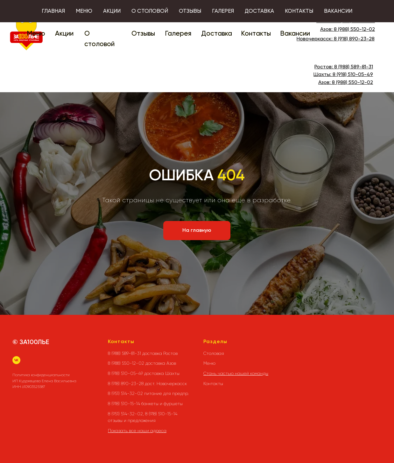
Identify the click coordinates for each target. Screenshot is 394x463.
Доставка (216, 34)
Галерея (178, 34)
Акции (64, 34)
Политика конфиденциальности (41, 375)
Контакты (256, 34)
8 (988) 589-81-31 (355, 21)
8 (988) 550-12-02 (354, 29)
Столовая (213, 353)
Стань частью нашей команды (235, 373)
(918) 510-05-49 (354, 74)
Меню (36, 34)
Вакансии (295, 34)
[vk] (16, 360)
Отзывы (143, 34)
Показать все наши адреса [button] (137, 430)
